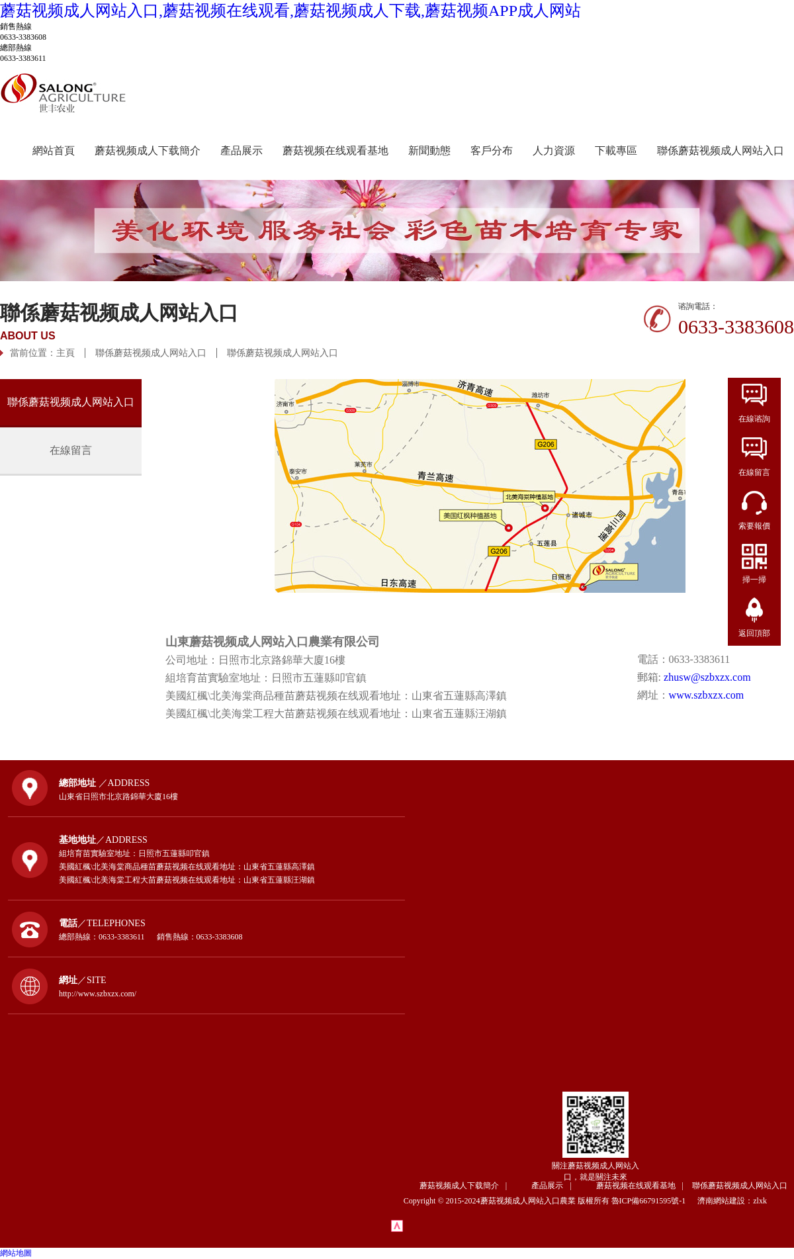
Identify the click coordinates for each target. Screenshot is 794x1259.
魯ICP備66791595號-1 (653, 1200)
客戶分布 (491, 150)
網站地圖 (16, 1253)
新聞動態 (429, 150)
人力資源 (554, 150)
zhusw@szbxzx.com (707, 677)
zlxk (760, 1200)
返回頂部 (754, 633)
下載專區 (616, 150)
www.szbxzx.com (706, 695)
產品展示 (241, 150)
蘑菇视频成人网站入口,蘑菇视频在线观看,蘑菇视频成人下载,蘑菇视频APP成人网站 (290, 10)
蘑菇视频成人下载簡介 (147, 150)
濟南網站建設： (725, 1200)
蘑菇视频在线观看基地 (335, 150)
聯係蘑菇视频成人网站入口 (720, 150)
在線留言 (71, 450)
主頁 (65, 353)
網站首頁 (53, 150)
